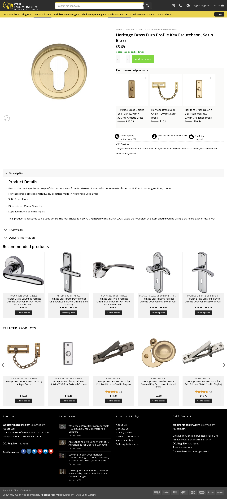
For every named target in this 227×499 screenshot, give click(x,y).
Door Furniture (42, 14)
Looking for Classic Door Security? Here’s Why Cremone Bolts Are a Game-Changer (88, 473)
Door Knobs (164, 14)
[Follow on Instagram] (28, 451)
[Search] (148, 5)
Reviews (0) (13, 230)
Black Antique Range (94, 14)
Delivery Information (19, 238)
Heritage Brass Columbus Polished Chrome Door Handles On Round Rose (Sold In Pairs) (23, 301)
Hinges (26, 14)
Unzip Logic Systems (86, 494)
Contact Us (122, 428)
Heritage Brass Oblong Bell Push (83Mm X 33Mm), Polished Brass (198, 113)
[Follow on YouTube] (50, 451)
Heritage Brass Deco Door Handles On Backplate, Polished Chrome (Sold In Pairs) (68, 301)
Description (13, 173)
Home (119, 29)
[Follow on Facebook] (23, 451)
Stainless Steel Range (66, 14)
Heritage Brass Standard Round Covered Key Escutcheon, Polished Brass (158, 384)
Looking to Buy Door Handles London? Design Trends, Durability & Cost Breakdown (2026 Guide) (89, 457)
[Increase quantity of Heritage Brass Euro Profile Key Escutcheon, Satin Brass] (128, 59)
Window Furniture (143, 14)
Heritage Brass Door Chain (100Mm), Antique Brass (24, 383)
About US (7, 490)
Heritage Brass (129, 153)
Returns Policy (124, 440)
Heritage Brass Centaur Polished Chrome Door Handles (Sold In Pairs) (203, 300)
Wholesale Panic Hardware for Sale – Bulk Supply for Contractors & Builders (89, 428)
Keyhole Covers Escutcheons (186, 148)
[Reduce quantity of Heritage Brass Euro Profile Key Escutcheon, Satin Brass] (118, 59)
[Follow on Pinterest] (39, 451)
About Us (121, 424)
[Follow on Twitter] (34, 451)
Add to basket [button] (23, 312)
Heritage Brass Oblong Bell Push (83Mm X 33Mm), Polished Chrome (69, 383)
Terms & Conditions (127, 436)
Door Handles (11, 14)
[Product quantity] (123, 59)
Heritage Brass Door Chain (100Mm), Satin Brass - (163, 113)
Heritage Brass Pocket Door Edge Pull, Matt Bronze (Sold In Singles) (113, 383)
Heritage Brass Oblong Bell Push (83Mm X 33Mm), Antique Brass (131, 113)
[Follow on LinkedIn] (45, 451)
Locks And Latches (119, 14)
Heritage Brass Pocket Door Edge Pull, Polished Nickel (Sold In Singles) (203, 383)
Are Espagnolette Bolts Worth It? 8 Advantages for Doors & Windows (89, 443)
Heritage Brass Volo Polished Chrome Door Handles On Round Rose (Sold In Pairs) (113, 301)
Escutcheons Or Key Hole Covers (161, 29)
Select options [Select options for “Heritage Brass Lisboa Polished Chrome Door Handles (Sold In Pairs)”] (158, 312)
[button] (201, 6)
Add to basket (143, 59)
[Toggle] (6, 173)
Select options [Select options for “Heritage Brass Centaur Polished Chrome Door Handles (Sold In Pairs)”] (203, 312)
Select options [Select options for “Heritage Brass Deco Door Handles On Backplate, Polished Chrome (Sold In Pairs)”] (68, 312)
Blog (16, 490)
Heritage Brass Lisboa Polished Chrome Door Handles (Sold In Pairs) (158, 300)
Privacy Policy (124, 432)
